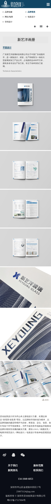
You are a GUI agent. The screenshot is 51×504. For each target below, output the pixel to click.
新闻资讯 (13, 470)
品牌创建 (8, 12)
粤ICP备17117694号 (16, 500)
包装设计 (31, 17)
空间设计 (8, 22)
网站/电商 (9, 17)
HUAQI (40, 500)
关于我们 (13, 465)
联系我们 (38, 470)
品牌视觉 (31, 12)
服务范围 (38, 465)
